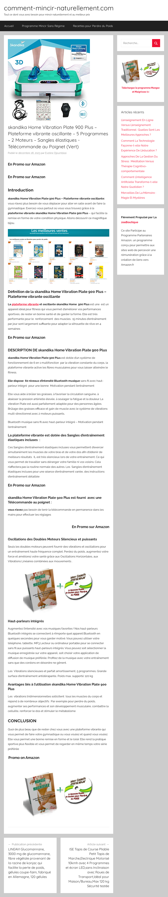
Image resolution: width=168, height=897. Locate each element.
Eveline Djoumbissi (55, 153)
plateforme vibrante (25, 304)
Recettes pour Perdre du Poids (93, 26)
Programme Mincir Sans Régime (43, 26)
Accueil (9, 26)
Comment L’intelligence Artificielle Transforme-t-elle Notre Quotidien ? (139, 181)
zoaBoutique (129, 222)
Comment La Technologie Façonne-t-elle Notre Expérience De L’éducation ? (139, 145)
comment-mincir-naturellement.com (59, 8)
